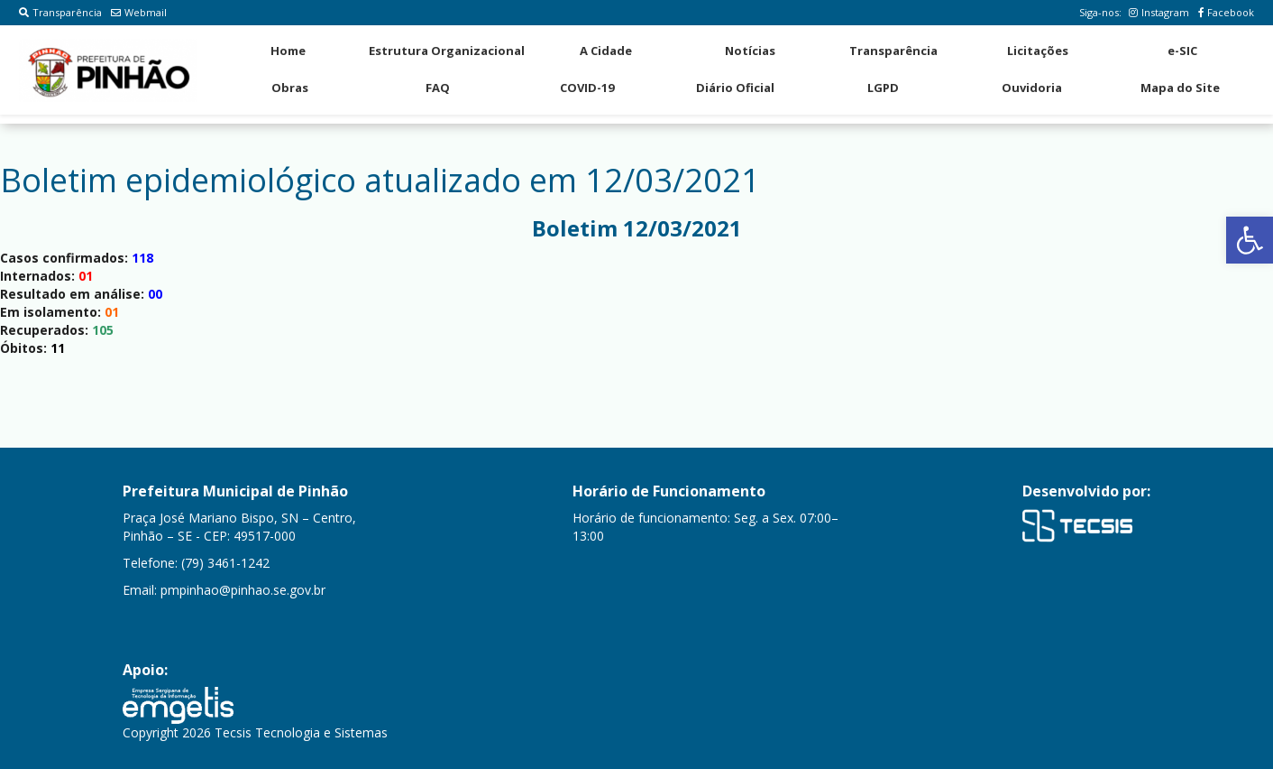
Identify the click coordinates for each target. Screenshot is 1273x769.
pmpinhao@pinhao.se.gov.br (242, 589)
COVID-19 (587, 87)
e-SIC (1182, 50)
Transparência (60, 12)
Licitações (1037, 50)
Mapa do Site (1180, 87)
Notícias (750, 50)
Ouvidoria (1032, 87)
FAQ (438, 87)
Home (288, 50)
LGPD (883, 87)
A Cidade (606, 50)
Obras (289, 87)
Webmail (139, 12)
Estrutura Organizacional (447, 50)
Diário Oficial (735, 87)
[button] (1249, 240)
